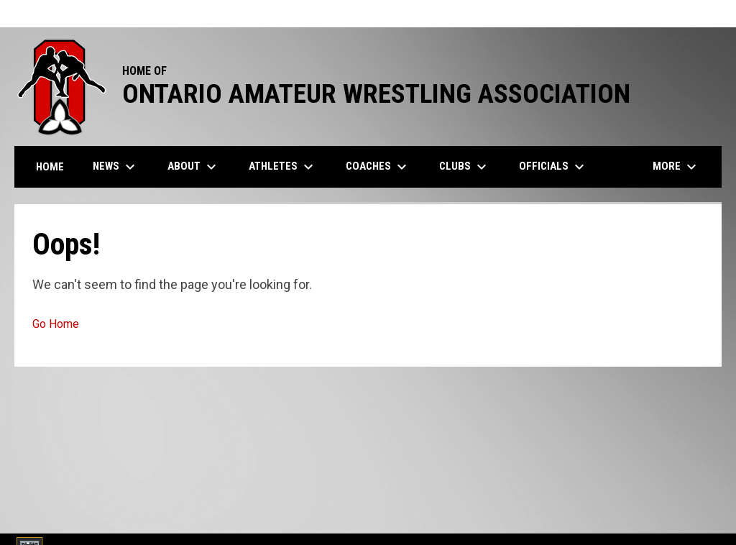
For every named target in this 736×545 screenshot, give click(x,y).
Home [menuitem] (50, 166)
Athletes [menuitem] (283, 166)
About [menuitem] (193, 166)
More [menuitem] (676, 166)
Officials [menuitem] (553, 166)
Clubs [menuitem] (464, 166)
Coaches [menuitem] (378, 166)
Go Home (55, 324)
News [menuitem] (116, 166)
